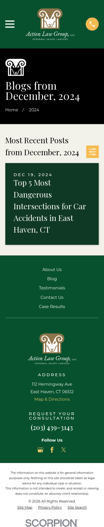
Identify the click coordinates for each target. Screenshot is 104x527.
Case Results (52, 306)
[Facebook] (52, 450)
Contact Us (51, 297)
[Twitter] (64, 450)
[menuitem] (24, 507)
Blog (52, 278)
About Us (52, 269)
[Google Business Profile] (40, 450)
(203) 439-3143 (52, 427)
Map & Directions (52, 399)
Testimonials (52, 287)
